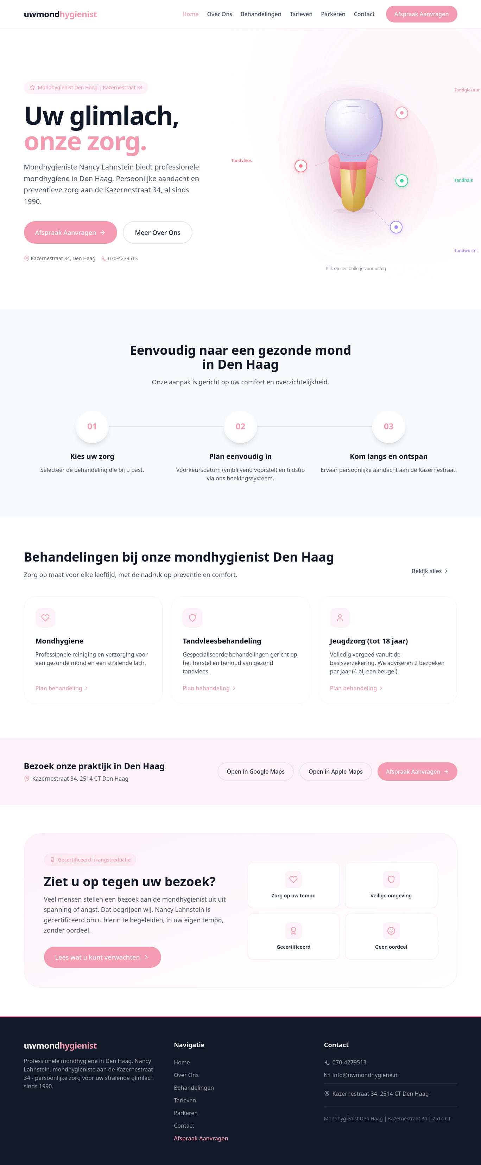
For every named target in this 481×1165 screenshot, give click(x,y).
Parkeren (333, 14)
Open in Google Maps (256, 771)
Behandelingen (261, 14)
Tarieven (301, 14)
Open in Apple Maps (336, 771)
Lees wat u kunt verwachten (102, 957)
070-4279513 (119, 258)
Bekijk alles (430, 571)
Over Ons (219, 14)
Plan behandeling (62, 688)
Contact (364, 14)
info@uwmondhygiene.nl (366, 1075)
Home (190, 14)
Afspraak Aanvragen (421, 14)
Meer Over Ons (158, 232)
